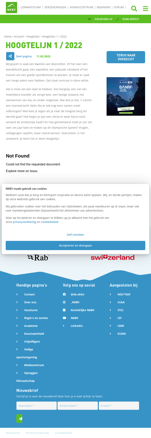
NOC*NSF (124, 294)
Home (8, 36)
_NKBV (75, 302)
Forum (119, 7)
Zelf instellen (75, 235)
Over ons (30, 302)
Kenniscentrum (81, 7)
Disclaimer (13, 433)
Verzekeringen (55, 7)
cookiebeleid (49, 222)
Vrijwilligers (32, 341)
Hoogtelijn (33, 36)
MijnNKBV (103, 7)
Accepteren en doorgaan (75, 245)
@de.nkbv (77, 294)
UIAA (121, 302)
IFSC (120, 310)
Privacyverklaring (38, 433)
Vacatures (31, 310)
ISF (120, 318)
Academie (31, 326)
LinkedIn (77, 326)
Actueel (19, 36)
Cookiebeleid (63, 433)
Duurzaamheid (34, 333)
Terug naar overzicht (126, 57)
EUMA (122, 333)
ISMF (121, 326)
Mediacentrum (34, 365)
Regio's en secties (36, 318)
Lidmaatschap (31, 7)
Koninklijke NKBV (82, 310)
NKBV (74, 318)
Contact (29, 294)
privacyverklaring (24, 222)
